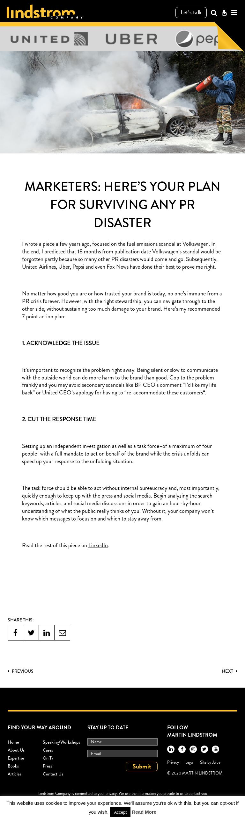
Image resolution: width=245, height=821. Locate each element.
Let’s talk (191, 12)
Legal (189, 762)
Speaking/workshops (61, 742)
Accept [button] (120, 812)
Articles (14, 774)
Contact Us (53, 774)
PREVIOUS (20, 671)
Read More (144, 812)
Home (13, 742)
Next (229, 671)
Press (47, 766)
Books (13, 766)
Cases (48, 750)
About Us (16, 750)
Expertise (16, 758)
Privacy (173, 762)
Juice (216, 762)
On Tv (48, 758)
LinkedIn (98, 545)
